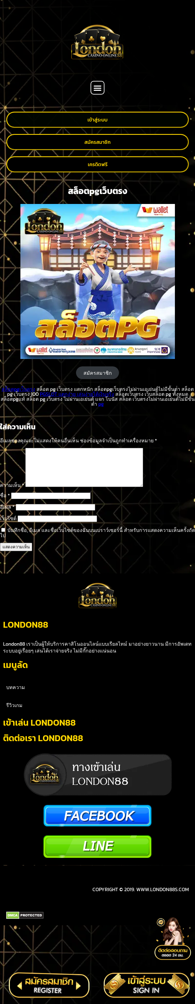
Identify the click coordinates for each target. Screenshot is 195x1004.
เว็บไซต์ (8, 525)
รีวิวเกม (14, 783)
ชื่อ (5, 502)
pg (101, 404)
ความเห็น (12, 492)
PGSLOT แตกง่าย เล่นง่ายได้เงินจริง (77, 394)
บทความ (15, 765)
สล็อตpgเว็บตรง (18, 389)
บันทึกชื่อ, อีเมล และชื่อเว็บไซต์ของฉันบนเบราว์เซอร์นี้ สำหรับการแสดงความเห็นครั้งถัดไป (97, 540)
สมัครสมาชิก (97, 373)
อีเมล (7, 514)
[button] (97, 88)
